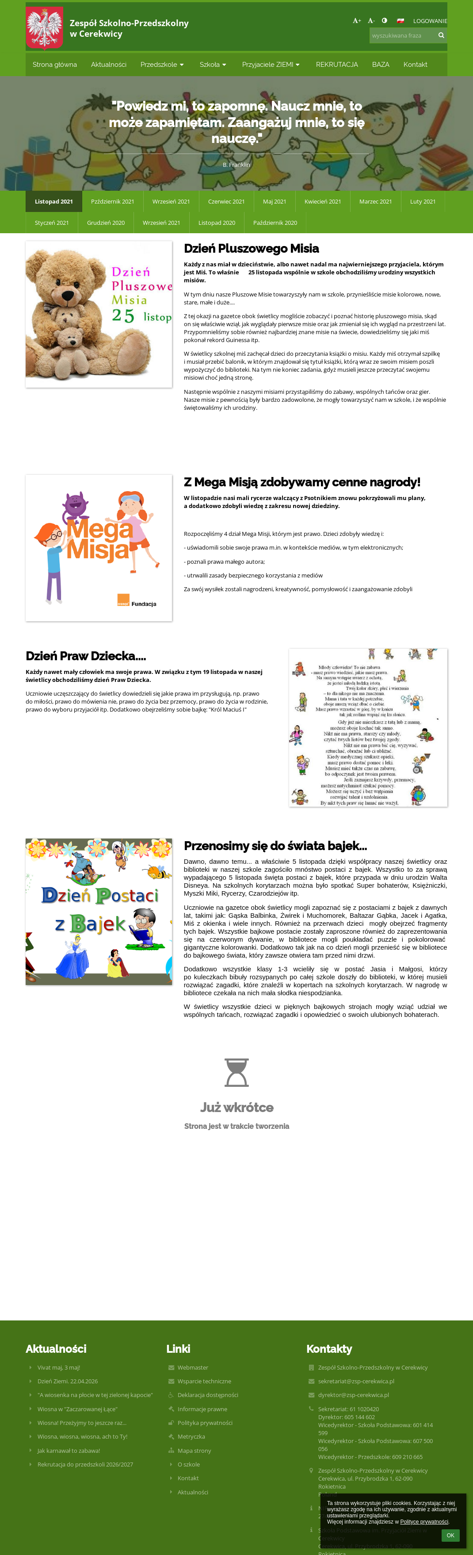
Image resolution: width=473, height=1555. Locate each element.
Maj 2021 (274, 201)
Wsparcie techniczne (204, 1381)
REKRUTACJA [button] (337, 64)
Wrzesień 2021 (171, 201)
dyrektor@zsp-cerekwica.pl (353, 1395)
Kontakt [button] (415, 64)
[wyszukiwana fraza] (408, 35)
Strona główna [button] (55, 64)
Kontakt (188, 1478)
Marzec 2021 (375, 201)
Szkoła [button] (214, 64)
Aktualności (193, 1492)
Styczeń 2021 (52, 223)
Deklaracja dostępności (208, 1395)
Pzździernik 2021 (112, 201)
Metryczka (191, 1436)
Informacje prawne (202, 1409)
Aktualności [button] (108, 64)
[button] (400, 20)
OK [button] (450, 1535)
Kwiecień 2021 (323, 201)
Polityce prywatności (424, 1522)
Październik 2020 (275, 223)
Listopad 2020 (216, 223)
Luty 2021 (423, 201)
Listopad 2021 (54, 201)
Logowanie (430, 21)
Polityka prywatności (205, 1423)
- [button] (371, 20)
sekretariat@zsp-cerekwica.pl (356, 1381)
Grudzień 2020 (106, 223)
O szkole (189, 1464)
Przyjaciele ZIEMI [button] (272, 64)
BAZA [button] (380, 64)
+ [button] (357, 20)
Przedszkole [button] (163, 64)
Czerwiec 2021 (226, 201)
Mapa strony (194, 1451)
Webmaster (193, 1367)
